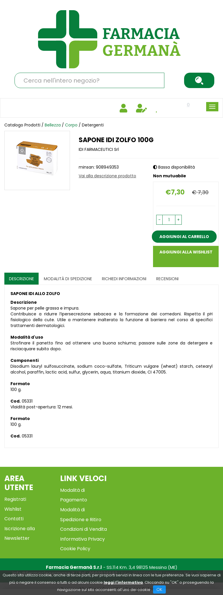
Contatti (14, 518)
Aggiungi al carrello (184, 237)
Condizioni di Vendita (83, 529)
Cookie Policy (75, 548)
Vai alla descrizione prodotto (107, 176)
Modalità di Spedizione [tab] (68, 279)
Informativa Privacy (82, 539)
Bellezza (53, 125)
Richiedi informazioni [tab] (124, 279)
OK (159, 589)
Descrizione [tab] (21, 279)
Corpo (71, 125)
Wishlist (12, 509)
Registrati (15, 499)
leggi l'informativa (123, 582)
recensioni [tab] (167, 279)
